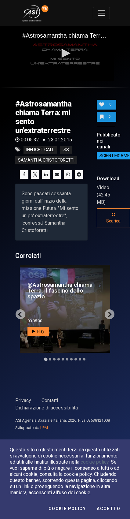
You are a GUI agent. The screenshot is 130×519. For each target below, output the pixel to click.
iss (66, 149)
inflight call (40, 149)
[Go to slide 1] (45, 359)
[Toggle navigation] (101, 13)
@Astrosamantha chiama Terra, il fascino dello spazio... (59, 290)
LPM (44, 427)
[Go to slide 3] (54, 359)
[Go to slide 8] (75, 359)
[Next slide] (109, 314)
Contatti (50, 400)
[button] (65, 53)
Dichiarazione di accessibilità (46, 408)
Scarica (113, 217)
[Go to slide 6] (67, 359)
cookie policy (95, 462)
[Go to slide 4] (58, 359)
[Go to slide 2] (50, 359)
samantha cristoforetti (46, 160)
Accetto (108, 508)
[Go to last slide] (20, 314)
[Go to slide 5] (63, 359)
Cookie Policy (67, 508)
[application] (65, 53)
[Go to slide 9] (80, 359)
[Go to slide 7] (71, 359)
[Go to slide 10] (84, 359)
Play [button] (38, 331)
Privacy (23, 400)
